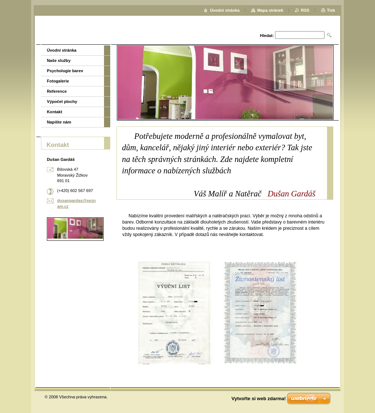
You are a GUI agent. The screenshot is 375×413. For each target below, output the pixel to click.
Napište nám (59, 122)
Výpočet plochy (62, 101)
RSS (305, 10)
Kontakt (54, 112)
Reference (57, 91)
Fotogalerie (58, 81)
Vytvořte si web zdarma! (258, 398)
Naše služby (59, 60)
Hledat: (267, 35)
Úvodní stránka (62, 50)
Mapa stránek (270, 10)
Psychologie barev (65, 71)
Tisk (331, 10)
